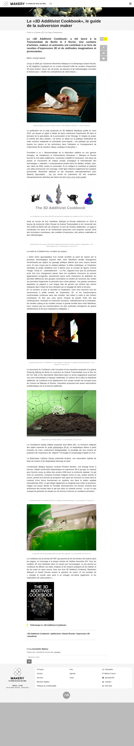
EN (102, 589)
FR (105, 589)
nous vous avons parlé (76, 727)
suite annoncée (52, 681)
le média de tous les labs (36, 4)
